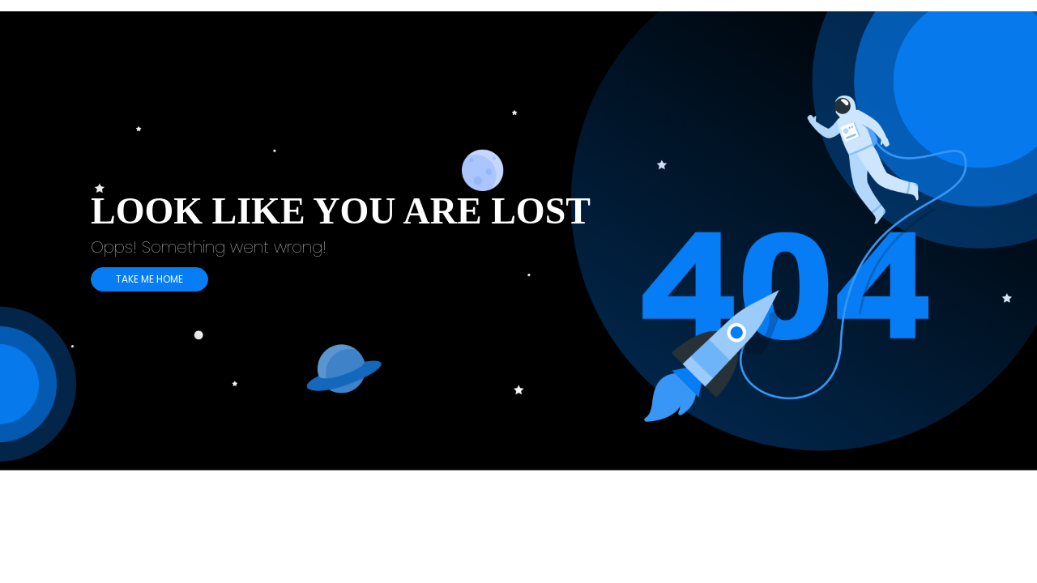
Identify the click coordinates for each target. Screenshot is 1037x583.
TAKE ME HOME (149, 279)
